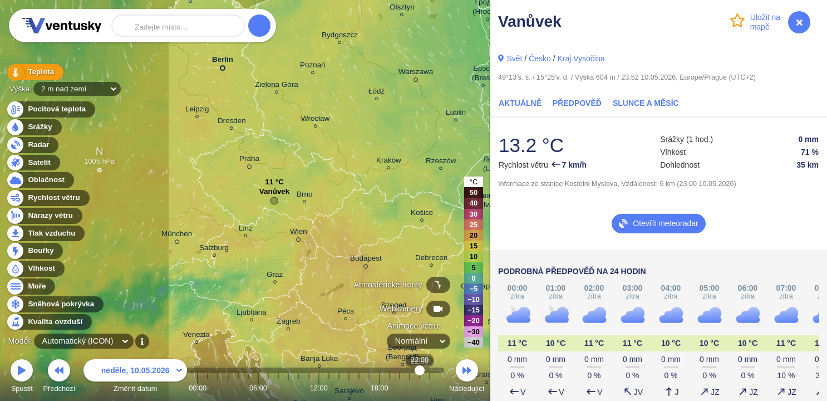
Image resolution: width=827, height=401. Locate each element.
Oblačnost (40, 180)
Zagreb (289, 323)
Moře (30, 286)
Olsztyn (402, 8)
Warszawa (415, 73)
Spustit (22, 377)
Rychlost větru (47, 198)
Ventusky (60, 25)
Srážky (33, 127)
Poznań (313, 66)
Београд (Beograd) (402, 353)
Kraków (388, 162)
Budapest (366, 260)
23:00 (430, 388)
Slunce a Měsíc (646, 103)
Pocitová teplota (50, 109)
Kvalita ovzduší (48, 322)
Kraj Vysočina (580, 58)
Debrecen (431, 259)
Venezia (196, 336)
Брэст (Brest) (483, 74)
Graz (275, 276)
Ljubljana (252, 314)
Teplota (34, 72)
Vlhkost (35, 269)
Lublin (456, 114)
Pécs (345, 313)
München (176, 235)
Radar (32, 145)
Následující (466, 377)
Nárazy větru (44, 216)
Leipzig (197, 110)
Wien (298, 233)
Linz (246, 230)
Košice (422, 214)
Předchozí (59, 377)
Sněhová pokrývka (54, 304)
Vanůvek (274, 194)
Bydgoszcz (340, 36)
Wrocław (315, 120)
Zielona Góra (276, 86)
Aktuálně (520, 103)
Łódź (376, 93)
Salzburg (214, 249)
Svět (514, 58)
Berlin (222, 61)
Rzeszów (441, 162)
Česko (540, 58)
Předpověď (577, 103)
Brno (304, 196)
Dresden (232, 122)
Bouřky (34, 251)
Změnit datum (135, 377)
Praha (249, 160)
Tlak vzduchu (45, 234)
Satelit (33, 163)
